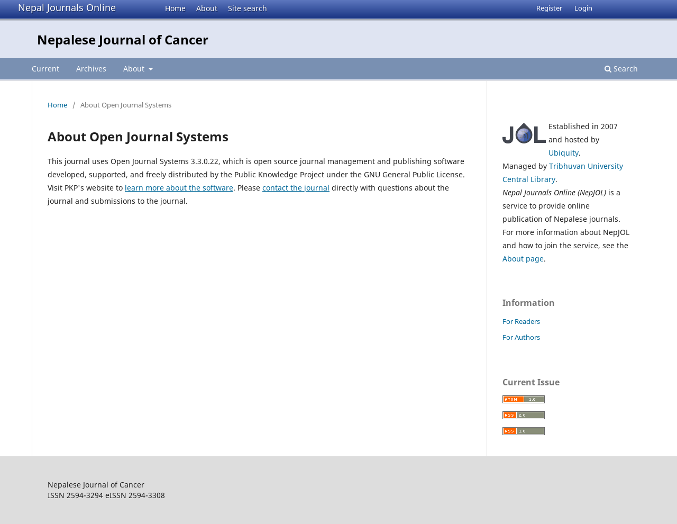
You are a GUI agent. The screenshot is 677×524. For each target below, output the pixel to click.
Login (583, 8)
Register (549, 8)
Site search (247, 8)
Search (621, 69)
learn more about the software (179, 188)
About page (523, 259)
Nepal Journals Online (67, 7)
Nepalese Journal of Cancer (122, 39)
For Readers (521, 321)
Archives (91, 69)
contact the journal (296, 188)
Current (45, 69)
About (206, 8)
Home (175, 8)
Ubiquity (563, 153)
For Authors (521, 337)
